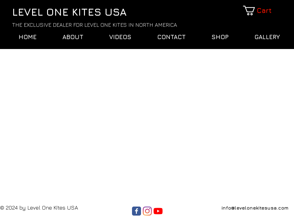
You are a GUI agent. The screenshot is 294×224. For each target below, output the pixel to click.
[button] (261, 10)
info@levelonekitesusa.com (255, 207)
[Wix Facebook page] (136, 211)
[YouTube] (158, 211)
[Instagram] (147, 211)
